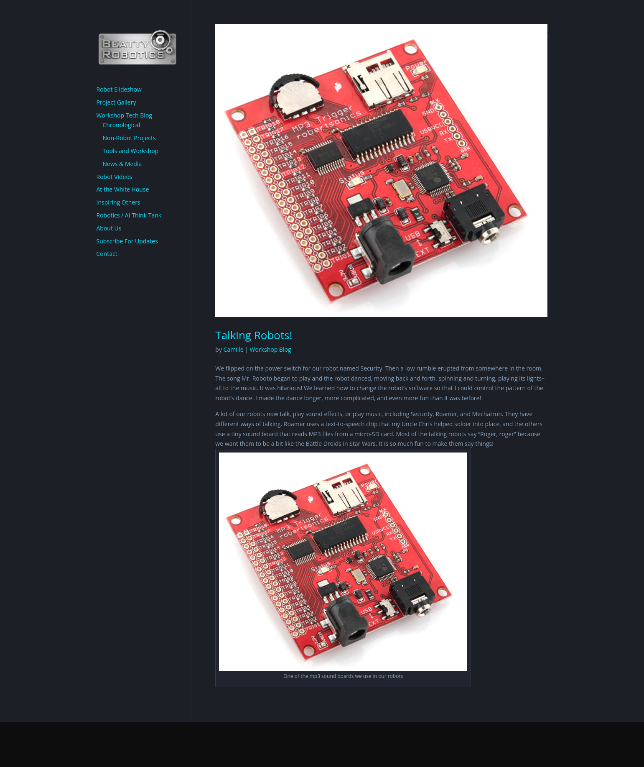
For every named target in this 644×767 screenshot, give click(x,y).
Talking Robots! (253, 335)
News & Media (122, 164)
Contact (107, 254)
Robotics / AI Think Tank (129, 215)
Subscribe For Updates (127, 241)
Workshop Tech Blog (124, 115)
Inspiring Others (118, 202)
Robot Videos (114, 177)
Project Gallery (116, 102)
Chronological (121, 125)
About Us (109, 228)
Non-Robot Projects (129, 138)
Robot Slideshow (119, 89)
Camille (234, 349)
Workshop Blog (270, 349)
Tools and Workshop (131, 151)
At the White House (123, 189)
